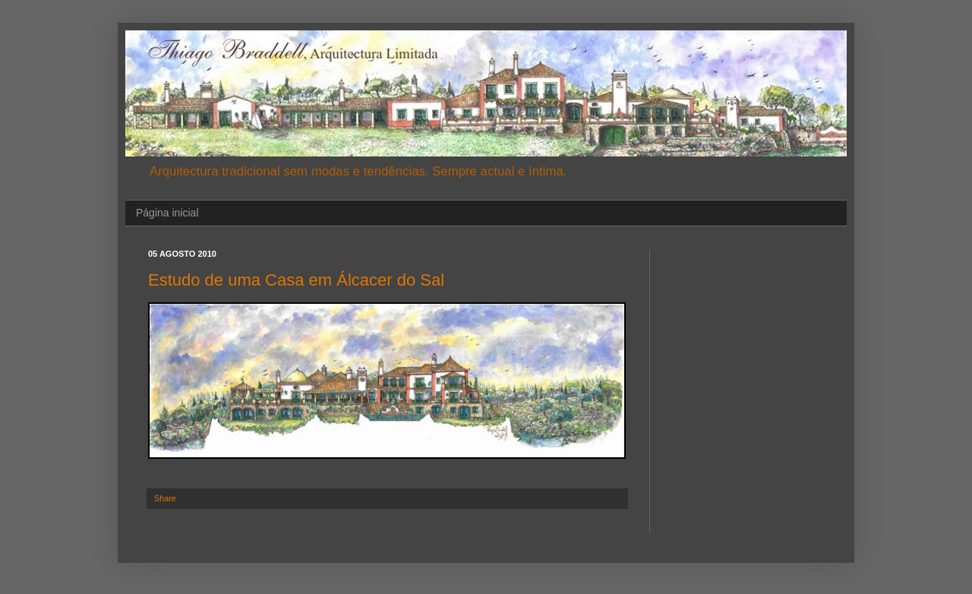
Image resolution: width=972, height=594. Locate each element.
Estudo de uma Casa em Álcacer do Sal (296, 279)
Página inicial (167, 213)
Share (165, 498)
